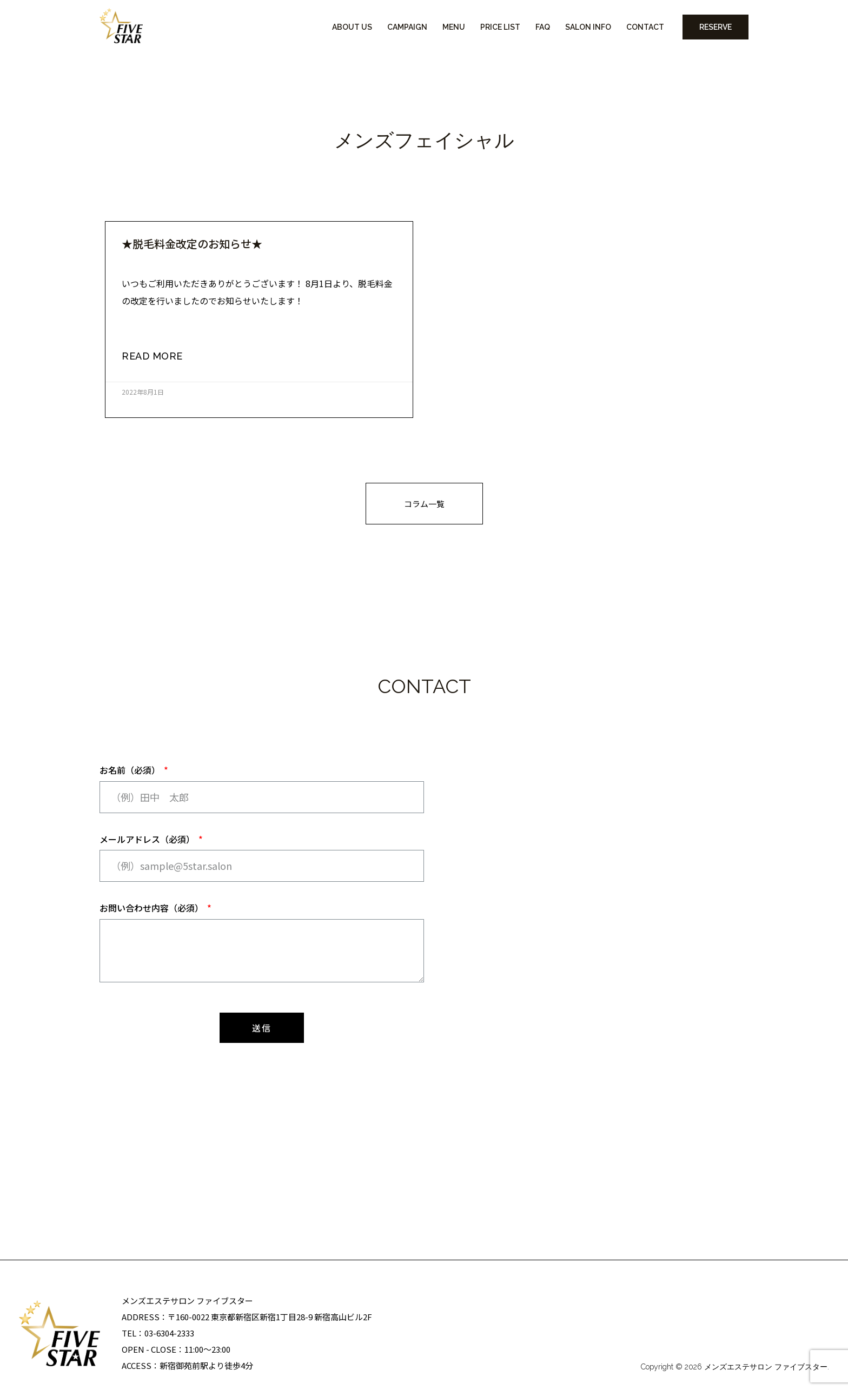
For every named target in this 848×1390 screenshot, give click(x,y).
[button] (424, 503)
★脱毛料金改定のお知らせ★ (192, 243)
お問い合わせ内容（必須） (153, 907)
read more (152, 356)
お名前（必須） (131, 769)
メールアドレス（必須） (148, 839)
